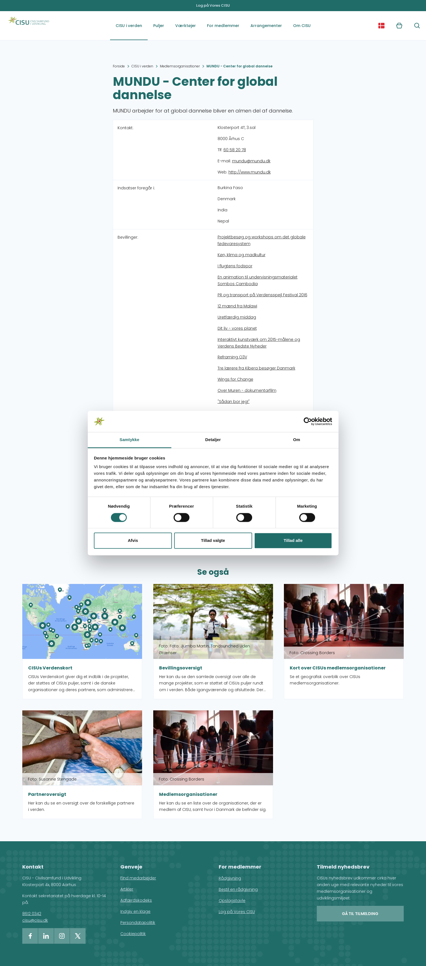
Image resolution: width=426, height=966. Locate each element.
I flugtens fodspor (235, 266)
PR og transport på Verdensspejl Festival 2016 (262, 295)
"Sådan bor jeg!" (234, 401)
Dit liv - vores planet (237, 328)
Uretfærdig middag (237, 317)
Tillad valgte (213, 540)
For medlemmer (223, 25)
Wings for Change (235, 379)
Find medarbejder (138, 878)
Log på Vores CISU (213, 5)
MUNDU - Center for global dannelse (239, 66)
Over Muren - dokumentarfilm (247, 390)
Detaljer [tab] (213, 439)
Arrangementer (266, 25)
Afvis (133, 540)
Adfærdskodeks (136, 900)
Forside (119, 66)
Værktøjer (185, 25)
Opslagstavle (232, 900)
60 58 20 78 (234, 150)
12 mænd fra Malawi (237, 306)
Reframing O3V (232, 357)
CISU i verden (129, 25)
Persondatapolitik (137, 922)
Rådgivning (230, 878)
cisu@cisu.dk (35, 920)
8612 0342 (31, 913)
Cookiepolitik (133, 933)
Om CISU (302, 25)
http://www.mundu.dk (249, 172)
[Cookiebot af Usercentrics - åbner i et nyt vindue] (307, 421)
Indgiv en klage (135, 911)
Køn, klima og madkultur (242, 255)
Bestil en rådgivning (238, 889)
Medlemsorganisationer (180, 66)
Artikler (126, 889)
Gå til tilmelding (360, 913)
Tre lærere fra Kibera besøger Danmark (256, 368)
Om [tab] (296, 439)
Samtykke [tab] (129, 439)
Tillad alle (293, 540)
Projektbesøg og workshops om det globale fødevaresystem (262, 240)
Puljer (158, 25)
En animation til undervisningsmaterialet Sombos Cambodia (258, 280)
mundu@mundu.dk (251, 161)
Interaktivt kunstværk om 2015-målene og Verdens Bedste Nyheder (259, 343)
